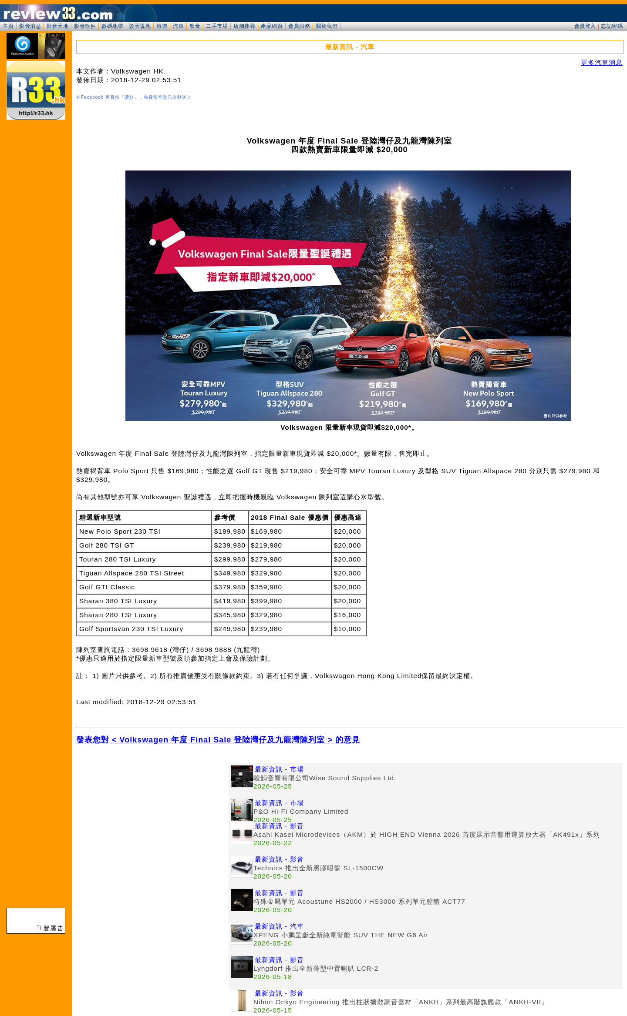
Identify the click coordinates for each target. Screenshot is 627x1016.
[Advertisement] (152, 824)
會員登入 (585, 26)
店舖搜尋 (244, 26)
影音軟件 (85, 26)
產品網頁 (272, 26)
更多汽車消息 (602, 62)
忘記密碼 (612, 26)
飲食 (194, 26)
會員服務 (299, 26)
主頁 (8, 26)
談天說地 (140, 26)
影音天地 (57, 26)
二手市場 (217, 26)
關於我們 (326, 26)
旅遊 (161, 26)
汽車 (178, 26)
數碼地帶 (112, 26)
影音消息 (30, 26)
